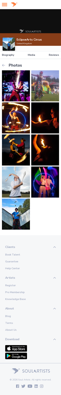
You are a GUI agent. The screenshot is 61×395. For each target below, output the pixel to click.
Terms (9, 323)
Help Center (12, 268)
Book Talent (12, 254)
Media (31, 55)
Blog (8, 316)
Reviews (54, 55)
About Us (11, 330)
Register (10, 285)
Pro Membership (15, 292)
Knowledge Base (15, 299)
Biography (8, 55)
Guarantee (11, 261)
